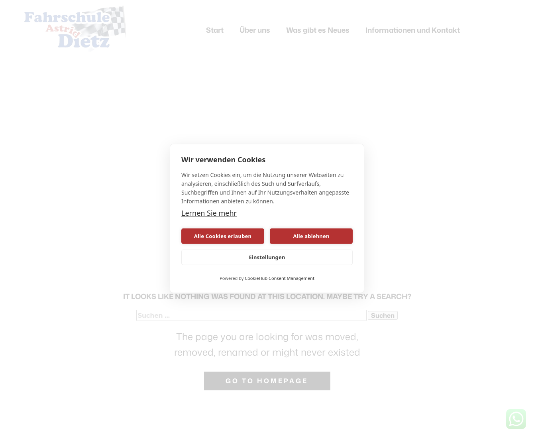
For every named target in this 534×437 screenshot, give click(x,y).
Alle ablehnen (311, 236)
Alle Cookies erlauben (222, 236)
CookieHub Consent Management (279, 278)
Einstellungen (267, 257)
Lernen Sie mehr (209, 213)
